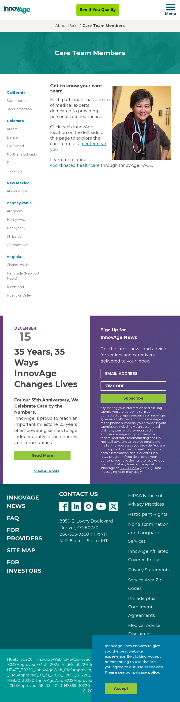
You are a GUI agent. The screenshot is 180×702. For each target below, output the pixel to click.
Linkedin (76, 506)
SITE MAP (21, 550)
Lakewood (15, 146)
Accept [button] (121, 688)
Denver (13, 137)
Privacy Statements (149, 569)
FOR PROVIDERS (24, 534)
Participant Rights (147, 514)
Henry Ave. (16, 219)
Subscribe (133, 398)
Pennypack (16, 228)
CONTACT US (78, 494)
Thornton (14, 171)
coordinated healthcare (75, 165)
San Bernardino (19, 109)
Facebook (63, 506)
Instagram (88, 506)
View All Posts (46, 471)
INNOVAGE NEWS (23, 501)
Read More (42, 455)
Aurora (12, 129)
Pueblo (13, 163)
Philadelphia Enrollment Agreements (142, 607)
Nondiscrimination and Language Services (148, 533)
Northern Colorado (22, 154)
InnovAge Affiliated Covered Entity (148, 555)
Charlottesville (18, 265)
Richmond (15, 287)
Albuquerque (17, 191)
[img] (17, 10)
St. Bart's (14, 236)
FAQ (13, 518)
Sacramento (17, 101)
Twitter (113, 506)
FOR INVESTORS (24, 566)
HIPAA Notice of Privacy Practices (146, 500)
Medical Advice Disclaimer (144, 630)
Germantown (18, 245)
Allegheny (15, 211)
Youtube (101, 506)
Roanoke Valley (19, 295)
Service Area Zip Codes (145, 584)
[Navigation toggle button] (170, 7)
